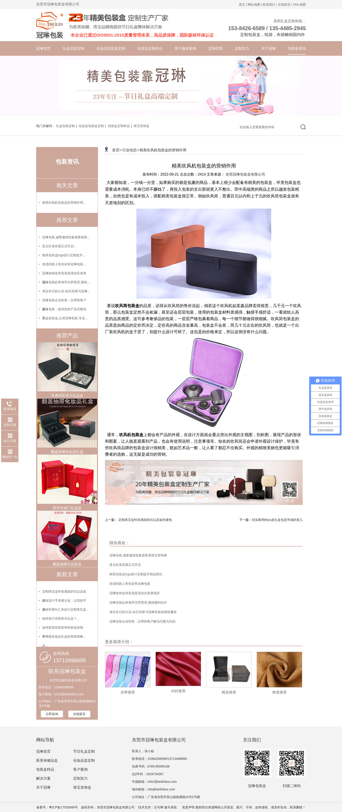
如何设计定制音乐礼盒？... (61, 618)
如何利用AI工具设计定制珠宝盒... (65, 609)
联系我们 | (270, 4)
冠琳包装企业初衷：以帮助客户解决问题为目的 (142, 621)
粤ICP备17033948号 (63, 807)
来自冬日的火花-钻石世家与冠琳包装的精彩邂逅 (143, 612)
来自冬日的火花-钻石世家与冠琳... (66, 291)
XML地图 (299, 4)
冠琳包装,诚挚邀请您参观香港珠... (66, 237)
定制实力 (242, 48)
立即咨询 (52, 714)
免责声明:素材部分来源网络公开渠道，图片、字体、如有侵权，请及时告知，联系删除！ (241, 807)
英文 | (243, 4)
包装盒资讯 (297, 48)
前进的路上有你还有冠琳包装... (64, 264)
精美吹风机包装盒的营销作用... (64, 202)
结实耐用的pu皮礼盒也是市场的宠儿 (277, 520)
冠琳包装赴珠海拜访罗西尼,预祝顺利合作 (138, 602)
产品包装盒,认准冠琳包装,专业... (64, 318)
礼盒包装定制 (73, 48)
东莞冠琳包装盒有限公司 (245, 174)
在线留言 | (285, 4)
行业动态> (130, 150)
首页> (116, 150)
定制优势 (215, 48)
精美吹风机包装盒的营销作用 (163, 150)
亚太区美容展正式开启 (125, 565)
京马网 (158, 807)
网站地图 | (255, 4)
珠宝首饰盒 (141, 126)
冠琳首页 (43, 48)
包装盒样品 (45, 769)
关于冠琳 (268, 48)
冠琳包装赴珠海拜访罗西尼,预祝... (66, 282)
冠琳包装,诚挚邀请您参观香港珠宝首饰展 (138, 555)
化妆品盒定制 (84, 760)
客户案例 (80, 769)
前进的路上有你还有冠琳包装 (129, 583)
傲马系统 (170, 807)
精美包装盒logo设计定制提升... (63, 255)
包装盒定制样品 (149, 48)
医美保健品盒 (47, 760)
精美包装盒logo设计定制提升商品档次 (135, 574)
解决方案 (43, 778)
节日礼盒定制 (84, 751)
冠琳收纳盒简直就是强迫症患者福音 (134, 593)
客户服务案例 (185, 48)
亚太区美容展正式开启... (59, 246)
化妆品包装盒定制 (110, 48)
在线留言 (79, 714)
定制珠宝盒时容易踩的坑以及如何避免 (145, 520)
